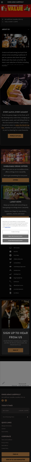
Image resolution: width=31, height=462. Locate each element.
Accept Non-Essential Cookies (15, 240)
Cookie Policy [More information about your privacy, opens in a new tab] (7, 227)
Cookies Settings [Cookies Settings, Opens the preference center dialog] (15, 231)
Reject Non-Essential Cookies (15, 236)
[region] (15, 231)
